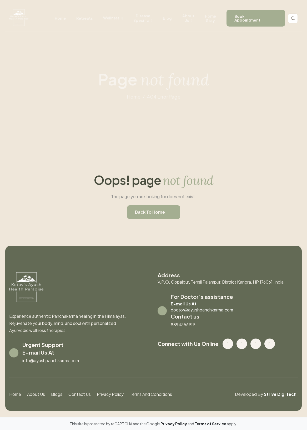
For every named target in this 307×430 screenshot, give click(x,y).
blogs (56, 394)
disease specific (141, 18)
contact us (79, 394)
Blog (167, 18)
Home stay (210, 18)
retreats (84, 18)
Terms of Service (211, 423)
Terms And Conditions (151, 394)
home (133, 97)
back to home (150, 212)
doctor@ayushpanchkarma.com (202, 310)
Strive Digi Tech (280, 394)
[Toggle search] (293, 18)
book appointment (247, 18)
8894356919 (183, 324)
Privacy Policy (110, 394)
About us (188, 18)
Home (60, 18)
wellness (111, 18)
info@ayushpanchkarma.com (50, 360)
